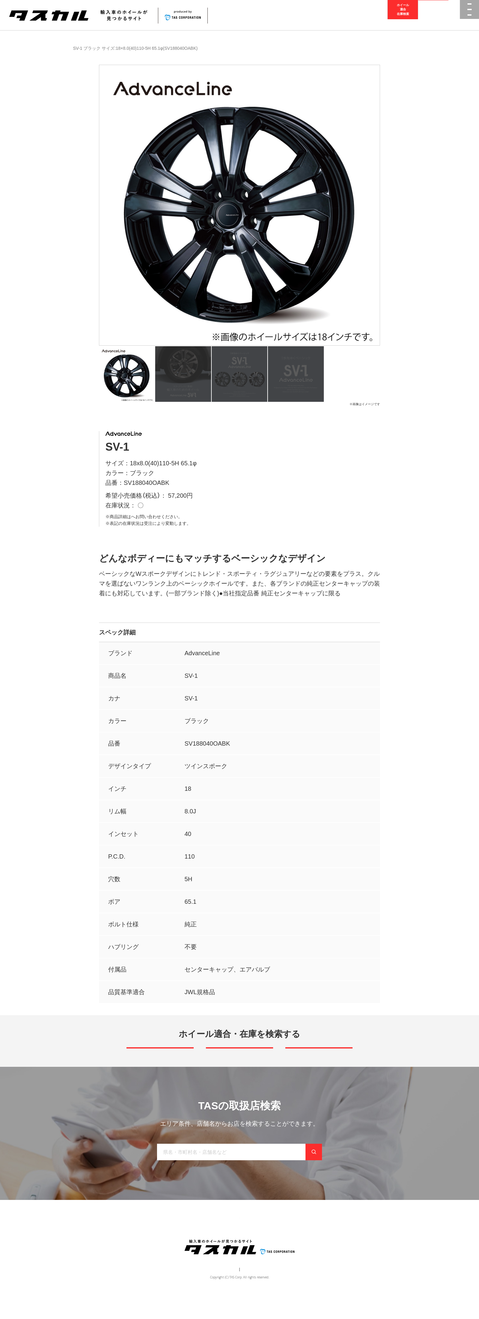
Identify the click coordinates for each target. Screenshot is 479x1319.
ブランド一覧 (190, 1238)
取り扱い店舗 (224, 1238)
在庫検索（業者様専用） (329, 1238)
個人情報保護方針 (250, 1293)
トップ (135, 1238)
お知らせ (255, 1238)
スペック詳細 (117, 632)
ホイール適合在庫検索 (403, 14)
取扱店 (137, 516)
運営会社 (221, 1293)
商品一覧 (78, 48)
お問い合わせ (285, 1238)
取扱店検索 (433, 15)
